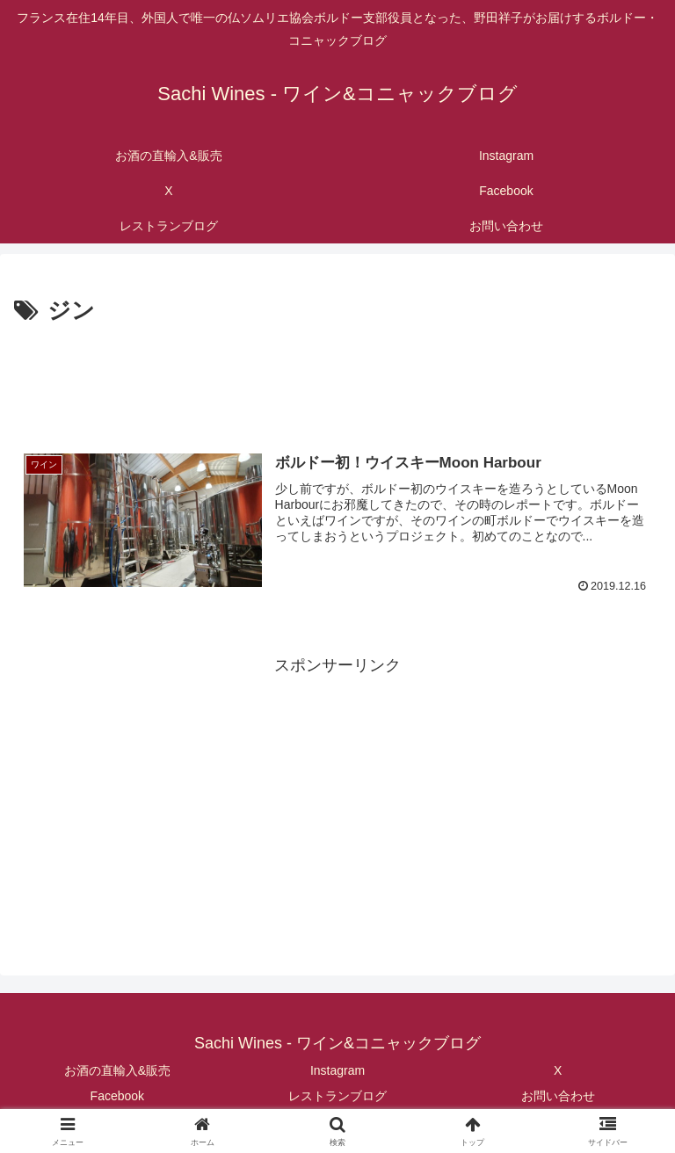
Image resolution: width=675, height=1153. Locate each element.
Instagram (337, 1070)
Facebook (117, 1096)
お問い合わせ (558, 1096)
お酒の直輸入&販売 (117, 1070)
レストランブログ (337, 1096)
